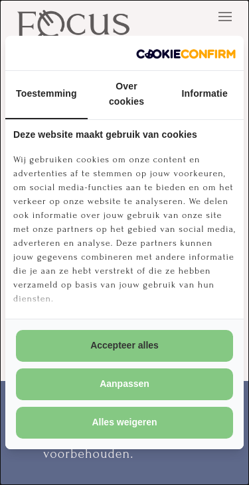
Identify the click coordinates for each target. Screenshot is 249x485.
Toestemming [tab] (46, 93)
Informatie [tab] (205, 93)
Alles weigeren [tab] (124, 422)
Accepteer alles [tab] (124, 345)
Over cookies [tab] (126, 94)
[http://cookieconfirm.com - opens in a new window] (186, 53)
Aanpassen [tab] (124, 383)
